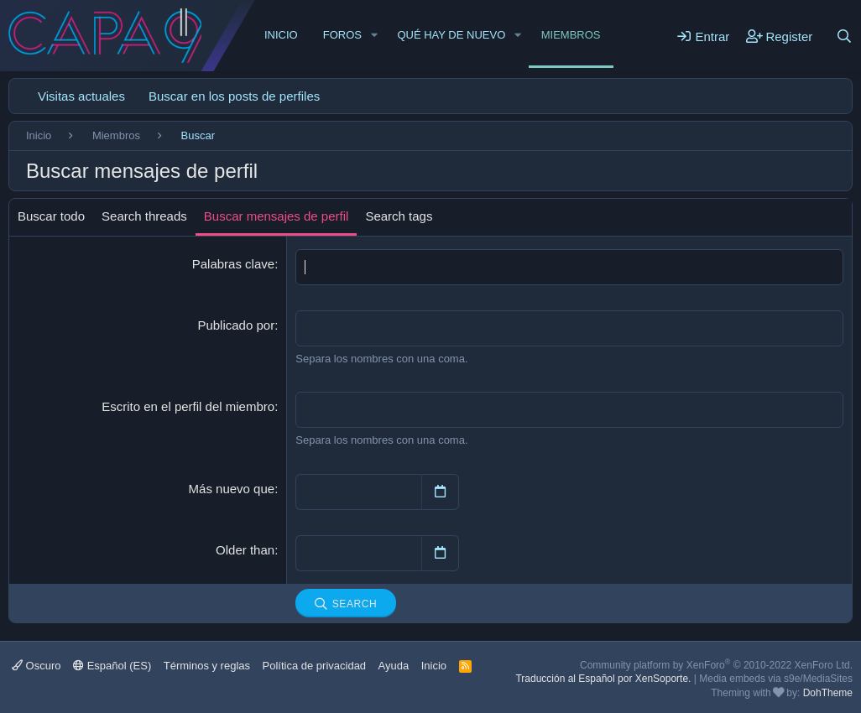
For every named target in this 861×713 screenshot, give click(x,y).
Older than (245, 550)
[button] (374, 35)
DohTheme (828, 693)
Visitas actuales (81, 96)
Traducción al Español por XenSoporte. (603, 678)
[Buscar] (844, 36)
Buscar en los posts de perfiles (234, 96)
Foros (342, 35)
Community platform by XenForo (716, 665)
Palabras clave (233, 264)
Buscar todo (51, 216)
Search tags (398, 216)
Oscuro (36, 665)
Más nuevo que (232, 488)
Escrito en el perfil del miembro (188, 406)
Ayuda (394, 665)
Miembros (571, 35)
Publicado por (235, 325)
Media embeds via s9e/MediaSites (776, 678)
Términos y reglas (207, 665)
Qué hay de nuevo (451, 35)
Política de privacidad (315, 665)
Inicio (281, 35)
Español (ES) (112, 665)
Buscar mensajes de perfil (276, 216)
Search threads (144, 216)
